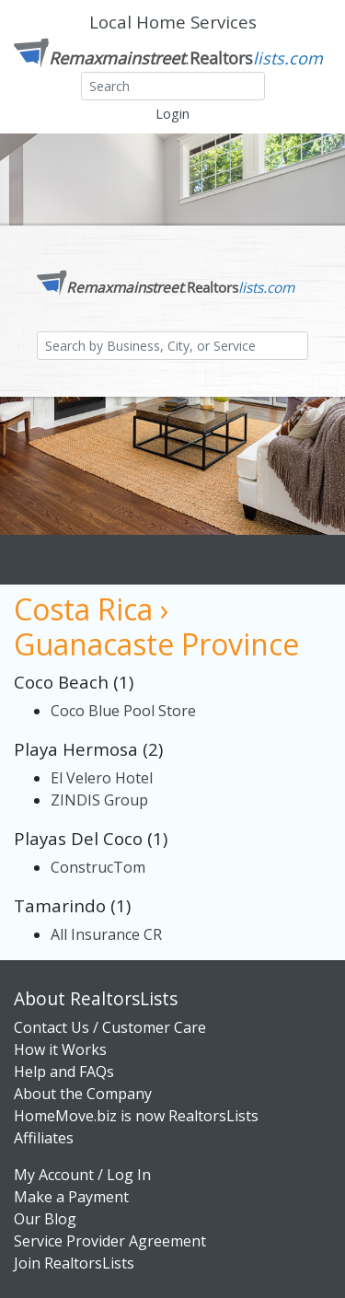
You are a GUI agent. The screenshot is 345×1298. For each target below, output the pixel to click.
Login (172, 113)
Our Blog (45, 1219)
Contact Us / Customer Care (110, 1027)
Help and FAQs (64, 1071)
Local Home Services (173, 21)
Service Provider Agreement (110, 1241)
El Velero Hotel (102, 778)
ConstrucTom (98, 867)
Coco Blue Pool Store (123, 711)
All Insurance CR (106, 934)
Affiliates (44, 1138)
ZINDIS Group (99, 800)
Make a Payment (71, 1197)
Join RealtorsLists (74, 1263)
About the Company (83, 1094)
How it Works (60, 1049)
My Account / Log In (82, 1175)
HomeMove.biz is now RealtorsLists (136, 1116)
